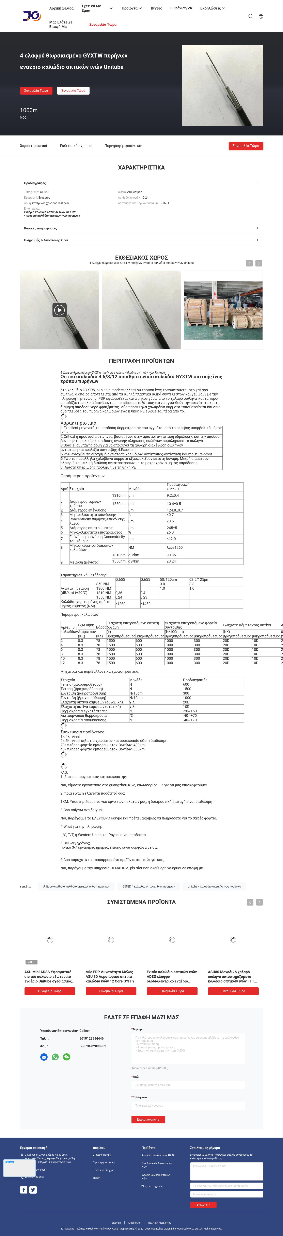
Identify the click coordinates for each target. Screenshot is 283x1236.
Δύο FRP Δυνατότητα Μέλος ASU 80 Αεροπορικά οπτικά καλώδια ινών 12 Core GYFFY (110, 976)
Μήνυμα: (138, 1029)
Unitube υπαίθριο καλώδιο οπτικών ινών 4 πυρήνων (76, 886)
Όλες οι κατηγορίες (152, 1186)
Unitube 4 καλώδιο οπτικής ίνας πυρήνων (214, 886)
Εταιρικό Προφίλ (102, 1154)
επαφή (96, 1177)
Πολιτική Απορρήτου (159, 1222)
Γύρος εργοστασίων (104, 1162)
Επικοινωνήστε (148, 1119)
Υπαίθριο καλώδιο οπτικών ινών (157, 1165)
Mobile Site (134, 1222)
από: (136, 1076)
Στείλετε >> (203, 1204)
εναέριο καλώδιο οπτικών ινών (156, 1177)
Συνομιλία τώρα (36, 91)
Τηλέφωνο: (140, 1097)
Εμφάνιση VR (181, 8)
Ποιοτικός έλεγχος (103, 1170)
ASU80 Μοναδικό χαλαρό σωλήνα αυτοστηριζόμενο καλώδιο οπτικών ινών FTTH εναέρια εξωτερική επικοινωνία (232, 981)
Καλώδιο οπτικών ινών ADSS (158, 1155)
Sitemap (116, 1222)
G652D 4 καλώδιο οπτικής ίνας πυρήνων (149, 886)
